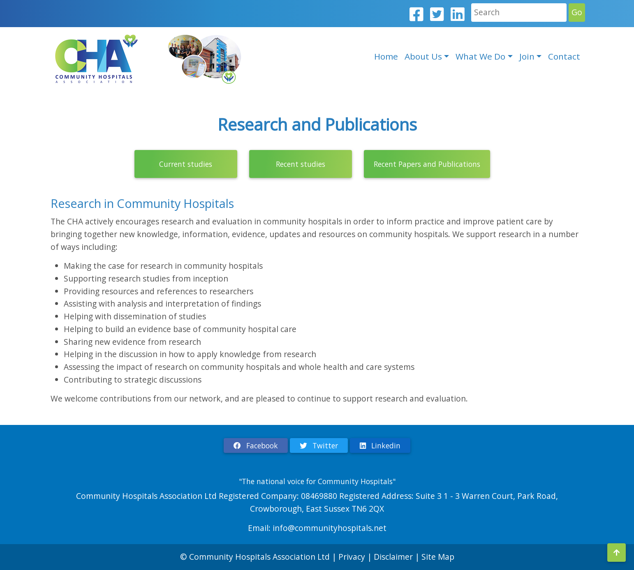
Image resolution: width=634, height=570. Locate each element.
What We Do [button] (480, 56)
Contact (564, 56)
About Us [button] (423, 56)
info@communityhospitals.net (329, 527)
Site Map (437, 556)
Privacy (351, 556)
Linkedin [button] (380, 445)
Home (386, 56)
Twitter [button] (319, 445)
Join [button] (527, 56)
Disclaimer (394, 556)
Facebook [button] (256, 445)
